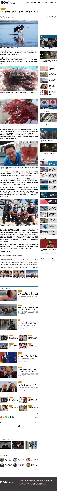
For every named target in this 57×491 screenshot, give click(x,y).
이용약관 (26, 480)
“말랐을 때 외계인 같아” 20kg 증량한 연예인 (8, 460)
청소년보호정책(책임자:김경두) (38, 480)
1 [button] (18, 469)
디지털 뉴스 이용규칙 (46, 480)
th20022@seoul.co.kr (11, 252)
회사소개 (22, 480)
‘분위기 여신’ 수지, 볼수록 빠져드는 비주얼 (8, 465)
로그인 (19, 480)
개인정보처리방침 (30, 480)
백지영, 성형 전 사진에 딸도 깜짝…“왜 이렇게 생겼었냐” (34, 460)
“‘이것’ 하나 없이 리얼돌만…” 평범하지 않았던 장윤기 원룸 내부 (31, 450)
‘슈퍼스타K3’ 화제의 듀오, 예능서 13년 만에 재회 (21, 465)
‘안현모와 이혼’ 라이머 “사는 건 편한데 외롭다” (21, 460)
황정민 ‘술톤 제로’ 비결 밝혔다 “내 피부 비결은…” (18, 450)
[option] (18, 446)
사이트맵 (51, 480)
